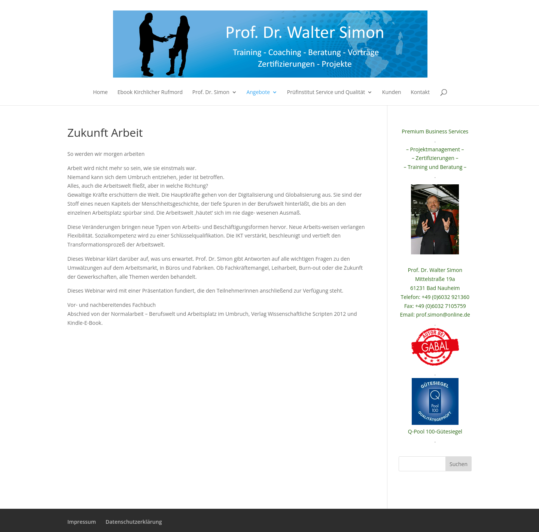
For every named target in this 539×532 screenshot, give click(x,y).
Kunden (391, 93)
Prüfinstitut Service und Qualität (326, 93)
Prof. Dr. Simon (210, 93)
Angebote (258, 93)
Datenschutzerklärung (134, 521)
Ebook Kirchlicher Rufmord (150, 93)
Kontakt (420, 93)
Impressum (81, 521)
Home (100, 93)
